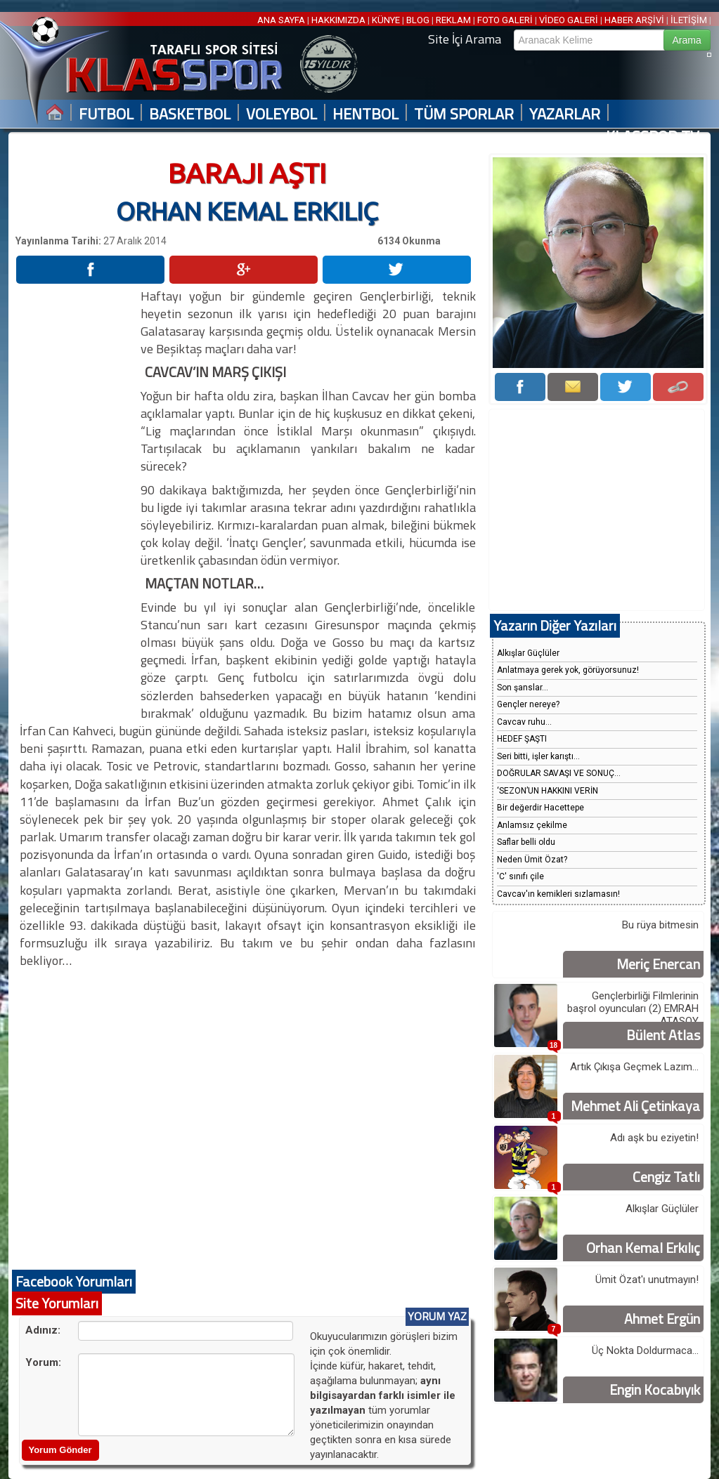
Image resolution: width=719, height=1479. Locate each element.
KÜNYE (386, 20)
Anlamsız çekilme (532, 825)
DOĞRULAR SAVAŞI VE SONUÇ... (559, 773)
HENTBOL (365, 114)
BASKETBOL (190, 114)
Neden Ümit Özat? (532, 860)
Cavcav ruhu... (524, 722)
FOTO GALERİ (505, 20)
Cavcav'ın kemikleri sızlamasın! (558, 894)
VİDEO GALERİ (568, 20)
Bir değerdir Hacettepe (540, 808)
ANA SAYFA (282, 20)
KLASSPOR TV (652, 136)
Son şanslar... (522, 687)
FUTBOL (106, 114)
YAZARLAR (564, 114)
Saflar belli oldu (526, 842)
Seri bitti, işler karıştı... (538, 756)
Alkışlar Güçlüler (528, 653)
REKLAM (453, 20)
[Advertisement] (77, 498)
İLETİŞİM (689, 20)
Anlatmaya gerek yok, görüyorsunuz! (568, 670)
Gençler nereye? (528, 704)
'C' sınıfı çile (520, 876)
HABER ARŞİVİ (634, 20)
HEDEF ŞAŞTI (522, 739)
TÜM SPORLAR (464, 114)
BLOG (417, 20)
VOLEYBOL (281, 114)
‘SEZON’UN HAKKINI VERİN (547, 791)
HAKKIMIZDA (338, 20)
